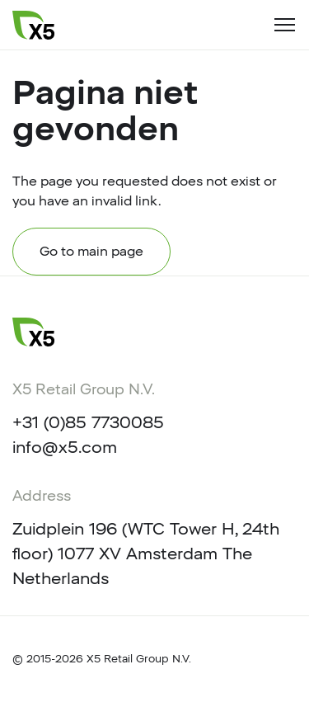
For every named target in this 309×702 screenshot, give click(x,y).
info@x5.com (64, 447)
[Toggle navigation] (284, 24)
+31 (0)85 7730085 (88, 422)
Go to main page (91, 251)
